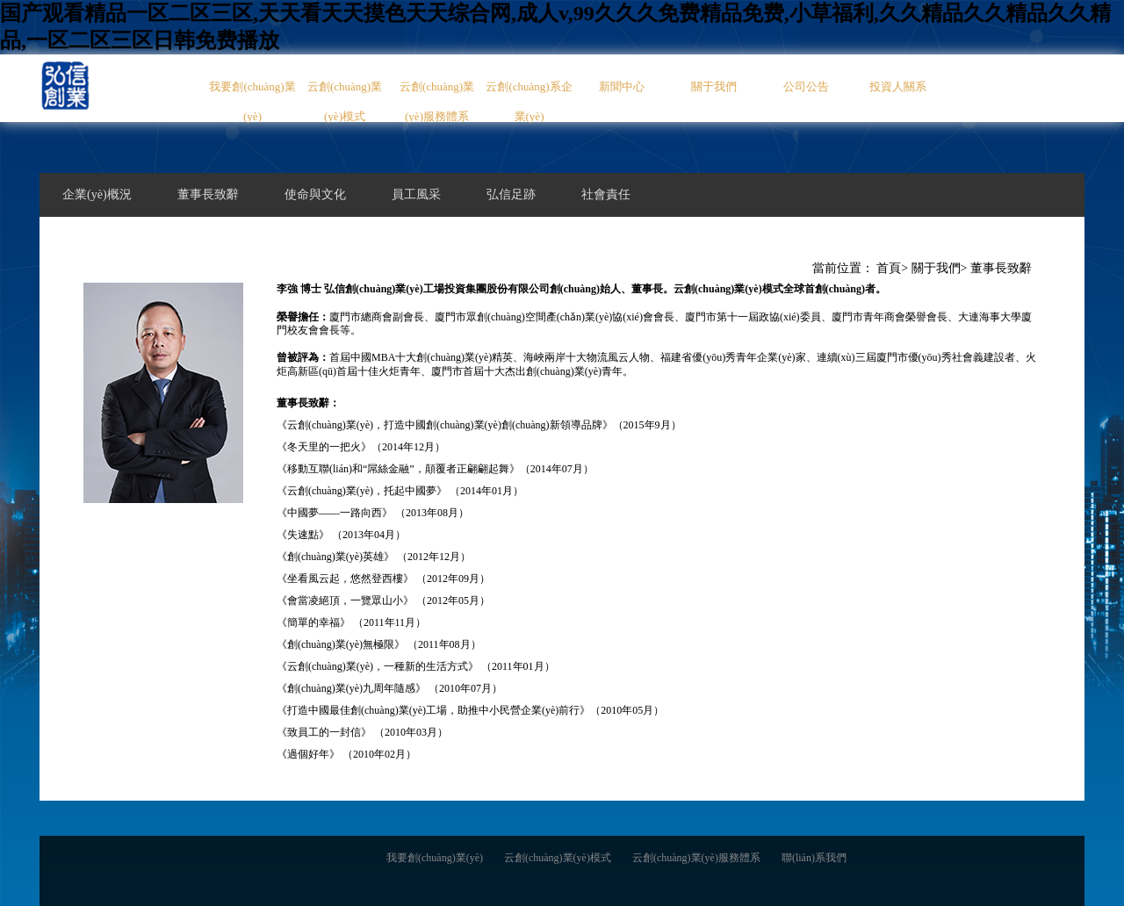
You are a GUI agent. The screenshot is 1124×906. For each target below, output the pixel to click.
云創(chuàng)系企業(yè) (529, 101)
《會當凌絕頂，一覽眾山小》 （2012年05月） (383, 600)
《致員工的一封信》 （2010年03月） (362, 732)
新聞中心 (622, 86)
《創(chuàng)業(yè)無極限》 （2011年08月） (379, 644)
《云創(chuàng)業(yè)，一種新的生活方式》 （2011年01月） (416, 666)
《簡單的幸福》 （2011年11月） (351, 622)
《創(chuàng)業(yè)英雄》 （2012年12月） (374, 556)
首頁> (892, 268)
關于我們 (714, 86)
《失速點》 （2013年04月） (341, 534)
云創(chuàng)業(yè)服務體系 (437, 101)
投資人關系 (897, 86)
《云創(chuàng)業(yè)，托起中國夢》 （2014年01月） (400, 491)
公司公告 (806, 86)
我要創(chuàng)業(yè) (252, 101)
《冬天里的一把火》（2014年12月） (361, 447)
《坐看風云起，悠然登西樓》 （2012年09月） (383, 578)
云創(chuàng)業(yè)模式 (344, 101)
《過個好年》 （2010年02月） (346, 754)
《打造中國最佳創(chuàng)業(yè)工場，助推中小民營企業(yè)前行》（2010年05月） (470, 710)
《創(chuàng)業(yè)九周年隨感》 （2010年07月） (389, 688)
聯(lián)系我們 (814, 858)
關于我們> (939, 268)
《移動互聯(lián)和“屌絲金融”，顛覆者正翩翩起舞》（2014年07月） (435, 469)
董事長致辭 (1001, 268)
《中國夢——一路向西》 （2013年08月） (373, 513)
